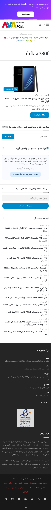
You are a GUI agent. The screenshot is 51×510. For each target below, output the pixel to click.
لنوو (20, 478)
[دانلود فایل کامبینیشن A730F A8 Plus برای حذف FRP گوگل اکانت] (25, 74)
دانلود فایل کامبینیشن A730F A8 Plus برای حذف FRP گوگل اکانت (27, 95)
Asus (37, 482)
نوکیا (10, 478)
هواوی (26, 478)
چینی (15, 478)
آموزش (25, 487)
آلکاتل (43, 482)
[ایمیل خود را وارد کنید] (25, 193)
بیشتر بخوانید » (39, 110)
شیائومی (21, 482)
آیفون (7, 482)
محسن (46, 379)
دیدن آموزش (25, 14)
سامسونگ (33, 478)
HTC (32, 482)
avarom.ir (36, 456)
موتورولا (13, 482)
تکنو (5, 478)
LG (27, 482)
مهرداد (46, 369)
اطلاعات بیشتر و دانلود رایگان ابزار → (25, 169)
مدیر (47, 353)
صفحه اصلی (42, 478)
